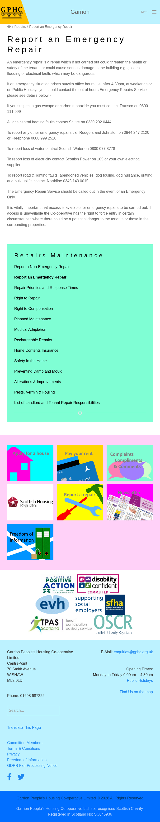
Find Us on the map (136, 692)
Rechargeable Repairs (33, 340)
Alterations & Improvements (37, 382)
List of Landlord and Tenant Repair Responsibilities (57, 403)
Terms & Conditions (23, 748)
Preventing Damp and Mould (38, 371)
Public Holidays (140, 680)
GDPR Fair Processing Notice (32, 766)
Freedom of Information (27, 760)
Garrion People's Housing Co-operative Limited (56, 798)
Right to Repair (27, 298)
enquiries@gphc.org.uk (133, 652)
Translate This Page (24, 728)
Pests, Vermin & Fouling (34, 392)
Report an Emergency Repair (40, 277)
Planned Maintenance (32, 319)
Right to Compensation (33, 309)
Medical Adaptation (30, 329)
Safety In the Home (30, 361)
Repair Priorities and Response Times (46, 288)
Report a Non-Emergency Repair (42, 267)
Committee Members (24, 743)
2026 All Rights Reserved (122, 798)
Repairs (20, 27)
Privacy (13, 754)
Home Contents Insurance (36, 350)
